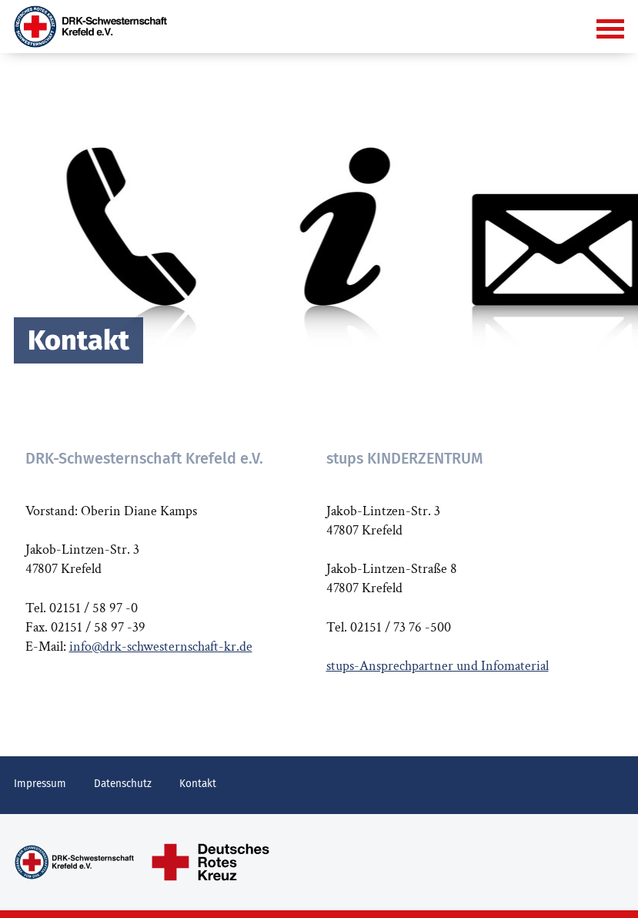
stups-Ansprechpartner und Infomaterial (437, 666)
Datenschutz (123, 783)
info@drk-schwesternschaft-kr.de (160, 646)
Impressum (40, 783)
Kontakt (197, 783)
